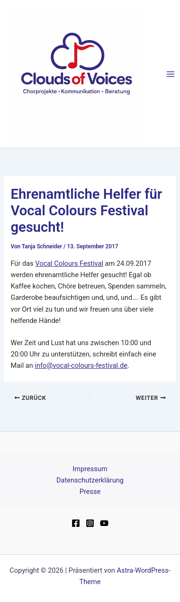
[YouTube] (104, 523)
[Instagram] (90, 523)
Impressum (89, 469)
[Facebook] (76, 523)
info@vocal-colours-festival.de (81, 365)
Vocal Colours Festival (69, 263)
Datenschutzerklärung (90, 480)
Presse (90, 491)
